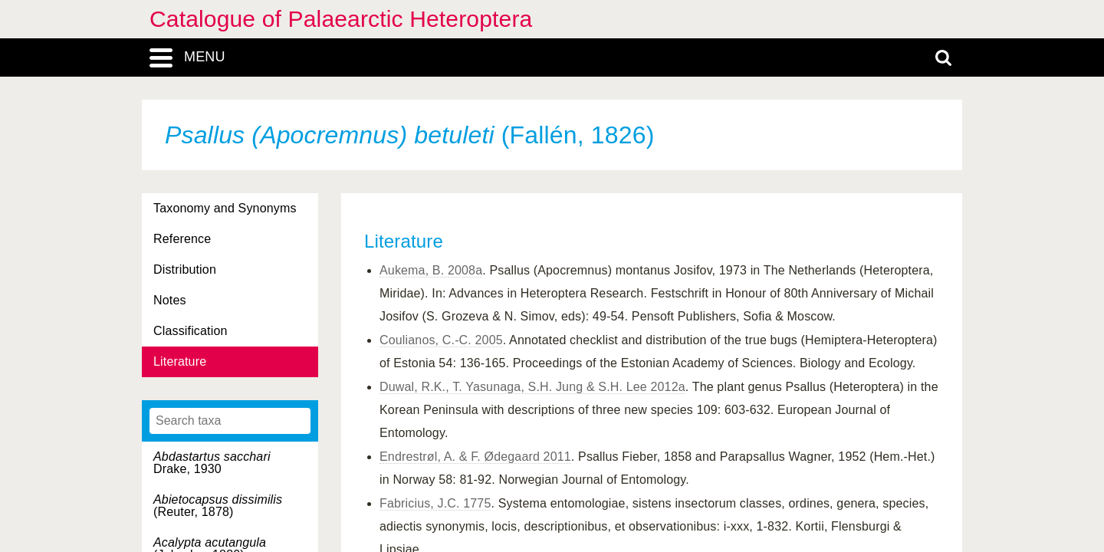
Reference (182, 238)
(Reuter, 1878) (217, 505)
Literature (179, 361)
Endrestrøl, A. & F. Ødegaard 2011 (475, 456)
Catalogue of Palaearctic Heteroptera (341, 18)
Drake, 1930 (212, 462)
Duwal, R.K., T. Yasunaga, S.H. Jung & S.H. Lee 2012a (532, 386)
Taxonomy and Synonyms (225, 208)
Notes (169, 300)
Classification (190, 330)
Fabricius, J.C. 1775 (435, 503)
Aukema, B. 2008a (431, 270)
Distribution (184, 269)
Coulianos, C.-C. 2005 (441, 340)
